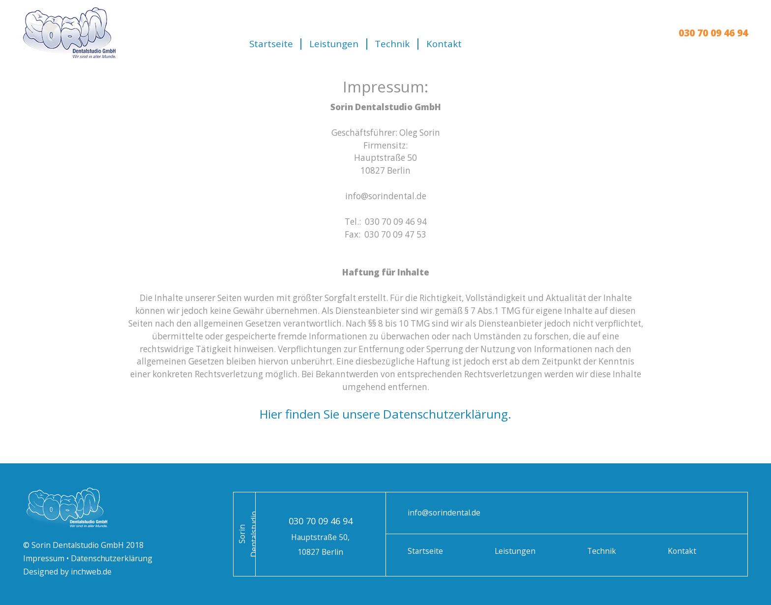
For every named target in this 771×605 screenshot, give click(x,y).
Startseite (271, 44)
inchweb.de (90, 571)
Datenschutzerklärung (111, 558)
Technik (392, 44)
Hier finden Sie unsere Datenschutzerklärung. (385, 414)
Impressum (44, 558)
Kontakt (444, 44)
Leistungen (333, 44)
